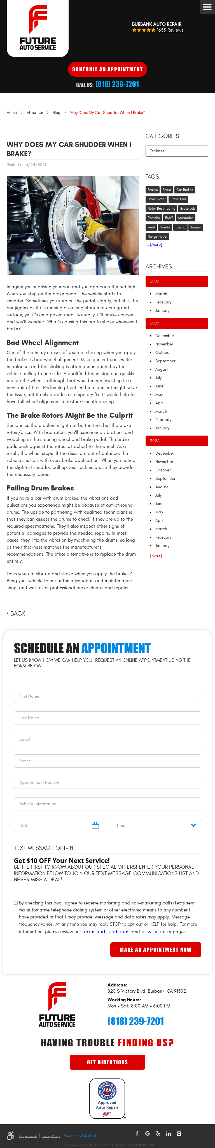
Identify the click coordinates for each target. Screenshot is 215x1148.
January (162, 310)
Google (147, 1133)
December (164, 335)
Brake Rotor (156, 199)
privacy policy (156, 931)
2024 (155, 440)
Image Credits (28, 1136)
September (165, 361)
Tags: (153, 177)
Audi (151, 227)
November (164, 344)
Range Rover (157, 236)
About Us (35, 112)
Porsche (154, 218)
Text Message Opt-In (43, 848)
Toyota (180, 227)
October (163, 352)
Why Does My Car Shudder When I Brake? (107, 112)
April (159, 403)
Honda (165, 227)
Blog (56, 112)
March (161, 293)
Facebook (137, 1133)
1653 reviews (170, 30)
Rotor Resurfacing (161, 208)
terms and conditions (105, 931)
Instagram (179, 1133)
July (158, 377)
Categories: (163, 136)
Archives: (160, 266)
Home (12, 112)
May (159, 394)
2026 (154, 281)
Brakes (153, 190)
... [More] (154, 244)
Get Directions (107, 1062)
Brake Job (187, 208)
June (159, 386)
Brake (167, 190)
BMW (169, 218)
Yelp (158, 1133)
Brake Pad (178, 199)
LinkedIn (168, 1133)
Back (17, 613)
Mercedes (185, 218)
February (163, 302)
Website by (80, 1136)
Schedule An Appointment (107, 69)
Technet (157, 151)
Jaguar (196, 227)
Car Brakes (184, 190)
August (161, 369)
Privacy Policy (51, 1136)
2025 (154, 323)
